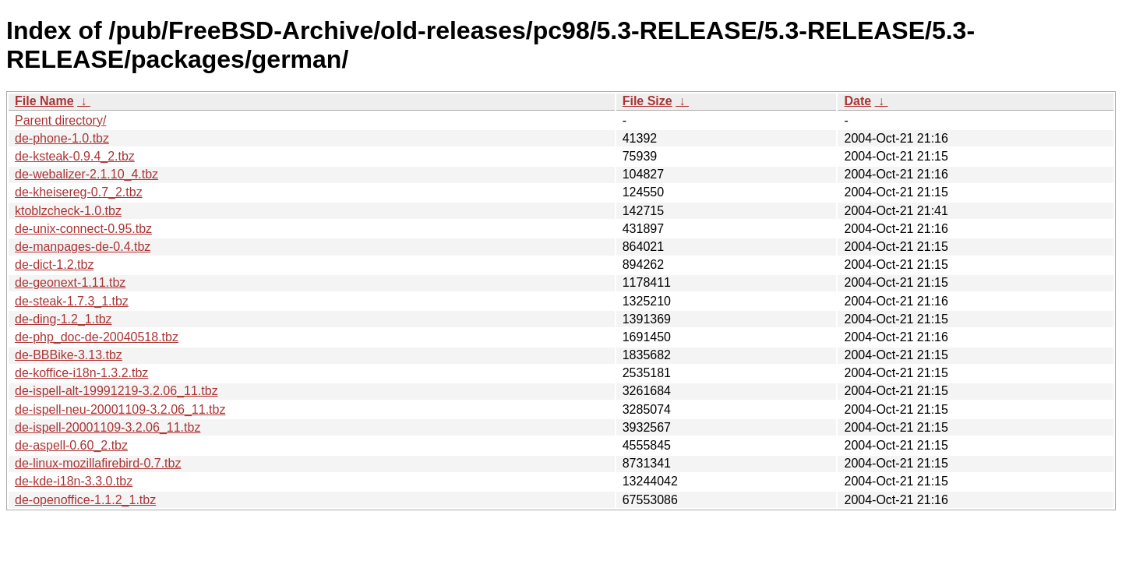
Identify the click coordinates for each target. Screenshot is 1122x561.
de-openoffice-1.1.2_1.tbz (85, 499)
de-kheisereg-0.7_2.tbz (79, 192)
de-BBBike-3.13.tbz (68, 355)
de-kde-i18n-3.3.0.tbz (73, 481)
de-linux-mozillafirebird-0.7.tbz (98, 463)
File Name (44, 101)
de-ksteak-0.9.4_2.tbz (75, 156)
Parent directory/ (60, 120)
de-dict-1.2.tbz (54, 264)
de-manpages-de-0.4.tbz (82, 246)
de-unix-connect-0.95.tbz (83, 228)
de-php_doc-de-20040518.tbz (96, 337)
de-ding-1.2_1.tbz (63, 319)
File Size (647, 101)
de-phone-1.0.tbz (62, 138)
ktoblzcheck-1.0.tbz (68, 210)
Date (857, 101)
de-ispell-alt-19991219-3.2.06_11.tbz (116, 390)
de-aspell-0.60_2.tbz (71, 445)
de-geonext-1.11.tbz (70, 282)
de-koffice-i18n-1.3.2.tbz (81, 372)
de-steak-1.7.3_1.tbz (72, 301)
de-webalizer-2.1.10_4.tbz (86, 174)
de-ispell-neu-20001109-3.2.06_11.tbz (120, 409)
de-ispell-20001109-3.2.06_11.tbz (107, 427)
